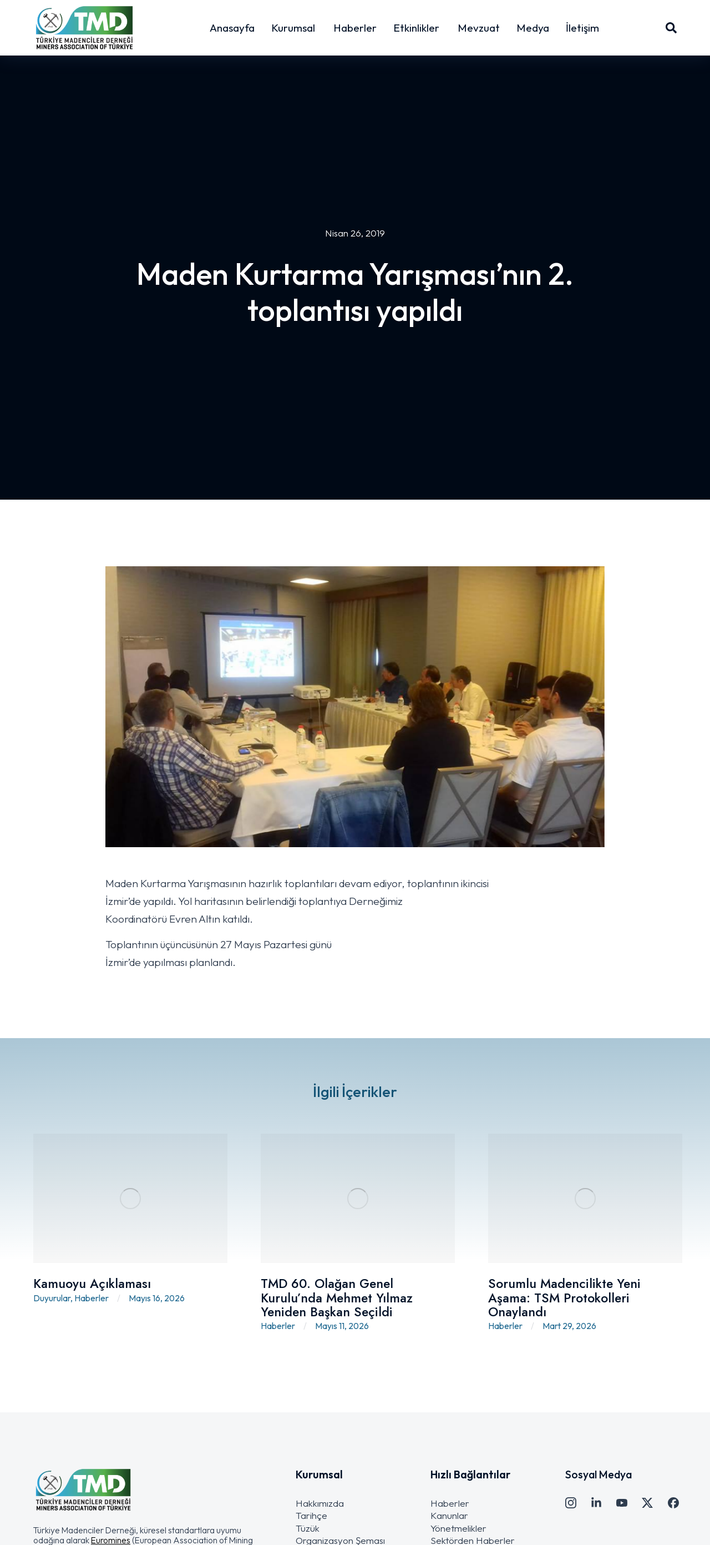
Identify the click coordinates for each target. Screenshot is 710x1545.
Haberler (91, 1298)
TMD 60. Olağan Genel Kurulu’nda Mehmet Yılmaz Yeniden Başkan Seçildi (337, 1297)
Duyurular (51, 1298)
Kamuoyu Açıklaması (92, 1283)
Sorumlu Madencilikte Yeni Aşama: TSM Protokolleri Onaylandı (564, 1297)
